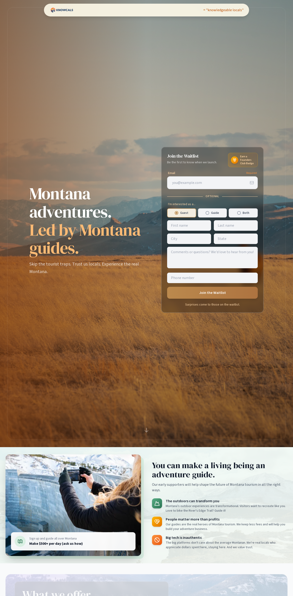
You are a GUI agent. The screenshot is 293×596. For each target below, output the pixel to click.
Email (171, 173)
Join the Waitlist (212, 292)
